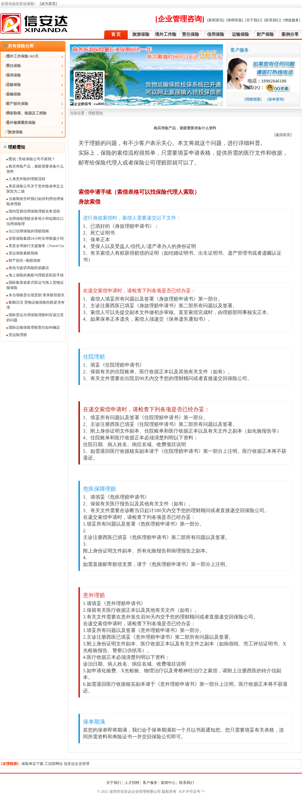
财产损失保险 (14, 104)
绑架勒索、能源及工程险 (24, 113)
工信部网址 (53, 764)
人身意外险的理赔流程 (25, 179)
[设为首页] (48, 4)
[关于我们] (253, 20)
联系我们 (187, 783)
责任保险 (190, 34)
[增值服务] (291, 20)
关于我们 (113, 783)
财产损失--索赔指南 (23, 260)
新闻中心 (168, 783)
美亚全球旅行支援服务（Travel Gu (35, 246)
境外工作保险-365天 (20, 56)
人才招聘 (132, 783)
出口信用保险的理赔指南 (27, 231)
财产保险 (265, 34)
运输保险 (240, 34)
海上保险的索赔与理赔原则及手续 (35, 275)
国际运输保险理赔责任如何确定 (33, 327)
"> (202, 791)
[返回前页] (283, 135)
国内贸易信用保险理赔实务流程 (33, 211)
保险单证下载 (32, 764)
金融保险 (11, 94)
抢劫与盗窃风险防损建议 (27, 268)
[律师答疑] (234, 20)
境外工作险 (165, 34)
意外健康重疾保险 (18, 122)
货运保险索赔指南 (22, 253)
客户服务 (150, 783)
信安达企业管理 (76, 764)
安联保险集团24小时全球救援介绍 (35, 238)
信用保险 (215, 34)
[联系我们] (272, 20)
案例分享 (290, 34)
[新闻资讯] (215, 20)
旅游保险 (140, 34)
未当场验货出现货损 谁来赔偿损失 (35, 295)
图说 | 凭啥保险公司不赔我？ (30, 159)
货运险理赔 (16, 335)
